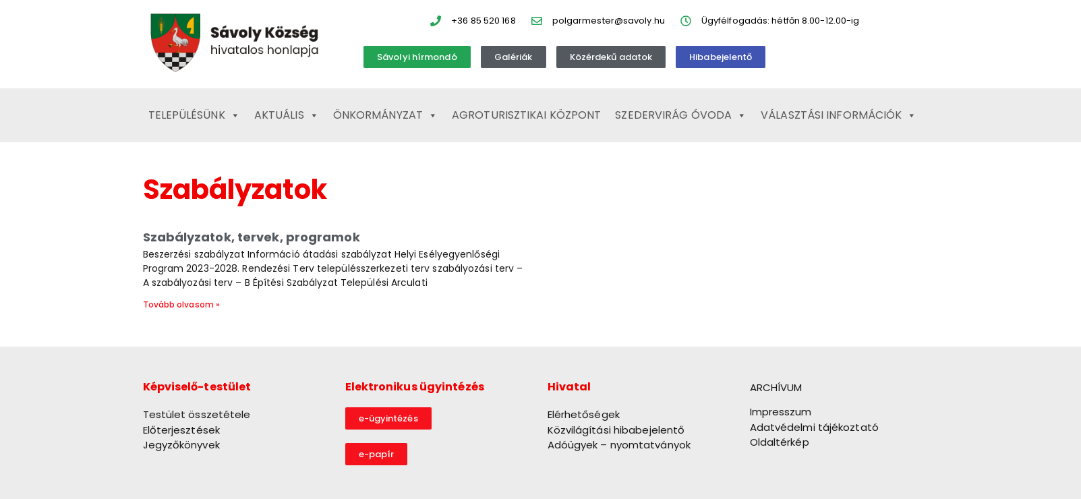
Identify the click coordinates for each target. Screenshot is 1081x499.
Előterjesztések (182, 430)
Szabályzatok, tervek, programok (251, 237)
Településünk (194, 115)
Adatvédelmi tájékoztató (814, 427)
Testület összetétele (197, 414)
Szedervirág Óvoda (681, 115)
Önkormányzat (385, 115)
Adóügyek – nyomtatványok (619, 445)
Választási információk (838, 115)
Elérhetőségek (584, 414)
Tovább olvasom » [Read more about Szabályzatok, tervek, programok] (182, 304)
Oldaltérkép (779, 442)
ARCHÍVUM (776, 387)
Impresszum (781, 412)
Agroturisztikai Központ (526, 115)
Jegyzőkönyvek (181, 445)
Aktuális (286, 115)
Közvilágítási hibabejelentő (616, 430)
